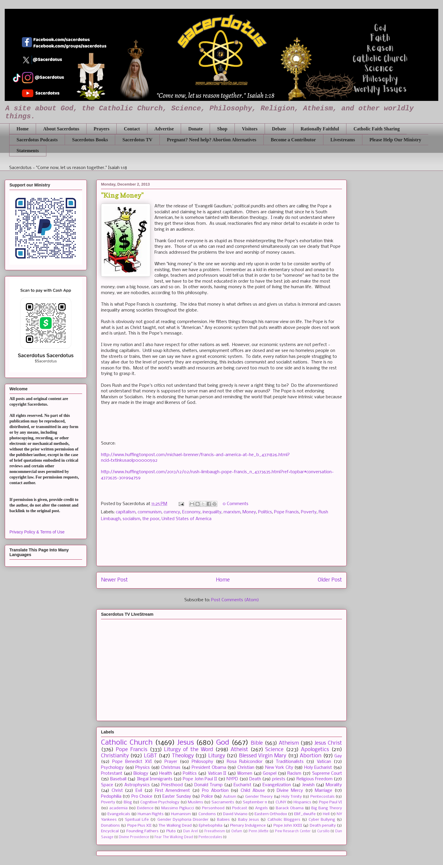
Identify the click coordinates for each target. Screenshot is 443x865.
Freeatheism (214, 831)
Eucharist (242, 785)
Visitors (250, 128)
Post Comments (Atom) (235, 600)
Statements (28, 150)
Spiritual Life (137, 820)
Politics (265, 512)
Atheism (289, 743)
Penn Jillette (259, 831)
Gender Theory (259, 796)
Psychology (112, 767)
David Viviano (235, 814)
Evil (139, 790)
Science (274, 750)
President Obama (209, 767)
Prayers (101, 128)
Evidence (145, 808)
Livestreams (342, 139)
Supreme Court (327, 773)
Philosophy (202, 761)
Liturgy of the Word (188, 750)
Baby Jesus (248, 820)
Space (107, 785)
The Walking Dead (175, 825)
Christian (245, 767)
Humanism (181, 814)
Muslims (195, 802)
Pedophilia (111, 796)
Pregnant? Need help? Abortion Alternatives (211, 139)
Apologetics (315, 750)
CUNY (281, 802)
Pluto (171, 831)
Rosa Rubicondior (245, 761)
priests (278, 779)
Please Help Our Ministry (395, 139)
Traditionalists (290, 761)
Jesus (185, 742)
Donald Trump (208, 785)
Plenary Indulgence (248, 825)
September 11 (255, 802)
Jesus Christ (328, 743)
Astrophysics (137, 785)
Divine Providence (134, 837)
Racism (294, 773)
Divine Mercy (290, 790)
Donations (110, 825)
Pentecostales (210, 837)
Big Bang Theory (326, 808)
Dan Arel (190, 831)
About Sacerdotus (61, 128)
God (222, 742)
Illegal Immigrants (154, 779)
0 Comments (235, 504)
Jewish (308, 785)
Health (165, 773)
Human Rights (151, 814)
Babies (223, 820)
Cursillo (323, 831)
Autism (229, 796)
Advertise (164, 128)
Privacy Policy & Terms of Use (36, 532)
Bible (257, 743)
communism (150, 512)
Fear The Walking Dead (173, 837)
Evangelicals (119, 814)
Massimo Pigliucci (177, 808)
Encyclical (110, 831)
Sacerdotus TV (137, 139)
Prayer (171, 761)
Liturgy (216, 756)
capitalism (126, 512)
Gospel (269, 773)
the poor (150, 519)
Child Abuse (253, 790)
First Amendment (172, 790)
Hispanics (302, 802)
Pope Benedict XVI (132, 761)
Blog (128, 802)
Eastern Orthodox (271, 814)
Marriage (323, 790)
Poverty (309, 512)
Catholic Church (127, 742)
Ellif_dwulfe (305, 814)
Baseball (118, 779)
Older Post (330, 580)
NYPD (232, 779)
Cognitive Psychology (159, 802)
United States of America (186, 519)
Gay (338, 756)
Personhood (213, 808)
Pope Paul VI (330, 802)
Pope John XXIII (287, 825)
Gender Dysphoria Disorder (183, 820)
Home (23, 128)
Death (255, 779)
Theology (183, 756)
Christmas (170, 767)
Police (207, 796)
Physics (142, 767)
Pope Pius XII (139, 825)
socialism (131, 519)
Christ (117, 790)
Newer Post (114, 580)
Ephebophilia (210, 825)
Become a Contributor (293, 139)
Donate (195, 128)
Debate (279, 128)
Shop (222, 128)
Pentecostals (322, 796)
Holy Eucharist (318, 767)
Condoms (207, 814)
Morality (334, 785)
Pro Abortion (215, 790)
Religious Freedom (315, 779)
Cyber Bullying (322, 820)
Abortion (310, 756)
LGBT (150, 756)
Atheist (239, 750)
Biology (140, 773)
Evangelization (277, 785)
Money (249, 512)
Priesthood (172, 785)
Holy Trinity (291, 796)
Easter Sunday (176, 796)
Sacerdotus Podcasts (37, 139)
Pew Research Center (293, 831)
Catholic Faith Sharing (377, 128)
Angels (261, 808)
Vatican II (217, 773)
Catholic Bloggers (284, 820)
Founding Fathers (142, 831)
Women (244, 773)
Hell (326, 814)
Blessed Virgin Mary (262, 756)
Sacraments (222, 802)
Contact (132, 128)
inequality (212, 512)
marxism (232, 512)
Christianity (115, 756)
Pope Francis (286, 512)
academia (118, 808)
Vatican (324, 761)
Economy (191, 512)
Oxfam (236, 831)
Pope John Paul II (200, 779)
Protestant (111, 773)
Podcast (239, 808)
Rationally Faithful (320, 128)
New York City (279, 767)
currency (172, 512)
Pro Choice (141, 796)
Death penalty (323, 825)
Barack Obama (290, 808)
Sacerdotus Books (90, 139)
